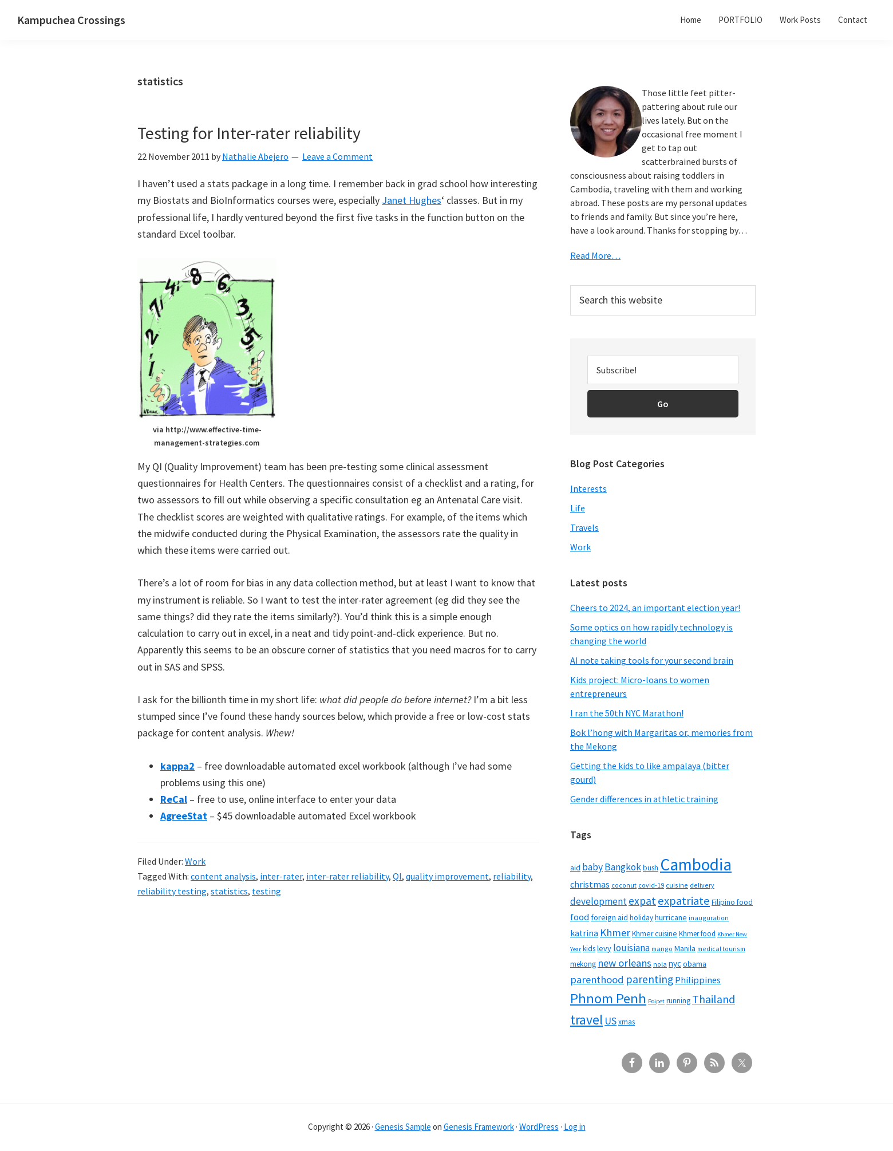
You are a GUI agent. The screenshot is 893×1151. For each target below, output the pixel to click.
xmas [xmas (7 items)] (626, 1022)
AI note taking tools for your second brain (651, 660)
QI (397, 876)
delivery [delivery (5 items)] (702, 885)
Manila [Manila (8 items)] (685, 948)
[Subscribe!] (662, 370)
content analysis (223, 876)
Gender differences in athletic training (644, 799)
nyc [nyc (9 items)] (675, 963)
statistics (229, 891)
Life (577, 508)
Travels (584, 527)
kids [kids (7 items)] (589, 948)
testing (266, 891)
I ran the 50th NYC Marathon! (626, 713)
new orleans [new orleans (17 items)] (624, 962)
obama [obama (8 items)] (694, 964)
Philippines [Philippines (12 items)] (698, 980)
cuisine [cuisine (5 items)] (677, 885)
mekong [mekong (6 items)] (583, 963)
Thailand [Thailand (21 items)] (713, 999)
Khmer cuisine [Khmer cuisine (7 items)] (654, 934)
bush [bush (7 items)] (650, 868)
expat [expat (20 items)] (642, 901)
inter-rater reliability (347, 876)
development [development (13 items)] (598, 901)
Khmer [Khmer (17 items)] (615, 932)
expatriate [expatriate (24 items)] (684, 900)
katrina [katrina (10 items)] (584, 933)
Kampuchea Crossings (71, 20)
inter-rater (281, 876)
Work (195, 861)
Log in (575, 1126)
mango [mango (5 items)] (662, 948)
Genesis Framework (479, 1126)
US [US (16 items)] (610, 1020)
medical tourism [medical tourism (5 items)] (721, 948)
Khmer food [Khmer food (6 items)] (697, 933)
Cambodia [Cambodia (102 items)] (696, 864)
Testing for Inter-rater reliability (249, 133)
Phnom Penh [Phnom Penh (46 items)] (608, 998)
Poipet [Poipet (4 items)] (656, 1001)
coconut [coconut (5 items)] (624, 885)
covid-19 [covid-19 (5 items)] (651, 885)
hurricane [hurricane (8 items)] (671, 917)
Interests (588, 488)
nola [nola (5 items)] (660, 964)
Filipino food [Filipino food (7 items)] (732, 902)
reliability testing (172, 891)
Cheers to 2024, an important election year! (655, 607)
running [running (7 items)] (678, 1001)
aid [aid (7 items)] (575, 868)
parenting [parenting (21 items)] (649, 979)
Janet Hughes (411, 200)
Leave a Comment (337, 156)
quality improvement (447, 876)
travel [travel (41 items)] (586, 1019)
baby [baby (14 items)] (592, 867)
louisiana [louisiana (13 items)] (631, 947)
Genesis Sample (403, 1126)
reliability (512, 876)
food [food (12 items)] (579, 917)
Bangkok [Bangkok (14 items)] (622, 867)
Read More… (595, 255)
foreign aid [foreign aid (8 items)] (609, 917)
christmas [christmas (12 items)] (590, 884)
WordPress (539, 1126)
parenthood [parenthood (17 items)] (597, 979)
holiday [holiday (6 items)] (641, 917)
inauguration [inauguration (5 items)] (709, 917)
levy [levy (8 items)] (604, 948)
